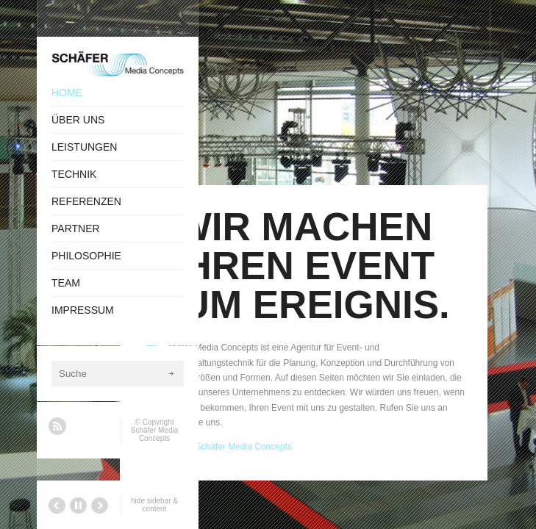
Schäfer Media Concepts (154, 434)
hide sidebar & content (154, 505)
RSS (57, 426)
